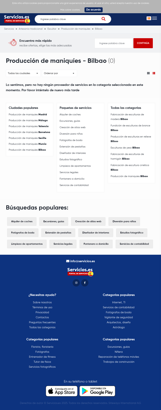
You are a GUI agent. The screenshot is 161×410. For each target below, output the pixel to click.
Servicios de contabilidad (74, 185)
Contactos (42, 317)
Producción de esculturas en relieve (131, 139)
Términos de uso (42, 307)
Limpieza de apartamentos (75, 166)
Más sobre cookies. (70, 10)
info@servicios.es (82, 261)
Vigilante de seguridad (118, 317)
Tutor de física (42, 362)
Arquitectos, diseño (119, 322)
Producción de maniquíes (28, 114)
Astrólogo (119, 327)
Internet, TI (118, 302)
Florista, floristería (42, 347)
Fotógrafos (42, 352)
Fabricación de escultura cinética (130, 167)
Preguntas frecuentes (42, 322)
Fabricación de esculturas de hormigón (127, 156)
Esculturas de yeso (125, 148)
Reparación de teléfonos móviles (118, 357)
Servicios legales (69, 172)
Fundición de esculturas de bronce (130, 128)
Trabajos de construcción (118, 362)
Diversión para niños (71, 134)
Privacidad (42, 312)
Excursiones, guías (70, 121)
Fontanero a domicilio (72, 179)
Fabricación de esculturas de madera (127, 116)
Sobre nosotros (42, 302)
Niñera (119, 352)
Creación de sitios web (73, 127)
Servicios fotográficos (42, 367)
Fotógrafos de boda (71, 140)
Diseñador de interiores (73, 153)
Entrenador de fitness (42, 357)
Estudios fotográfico (71, 159)
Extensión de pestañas (72, 146)
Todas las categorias (42, 327)
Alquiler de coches (70, 114)
